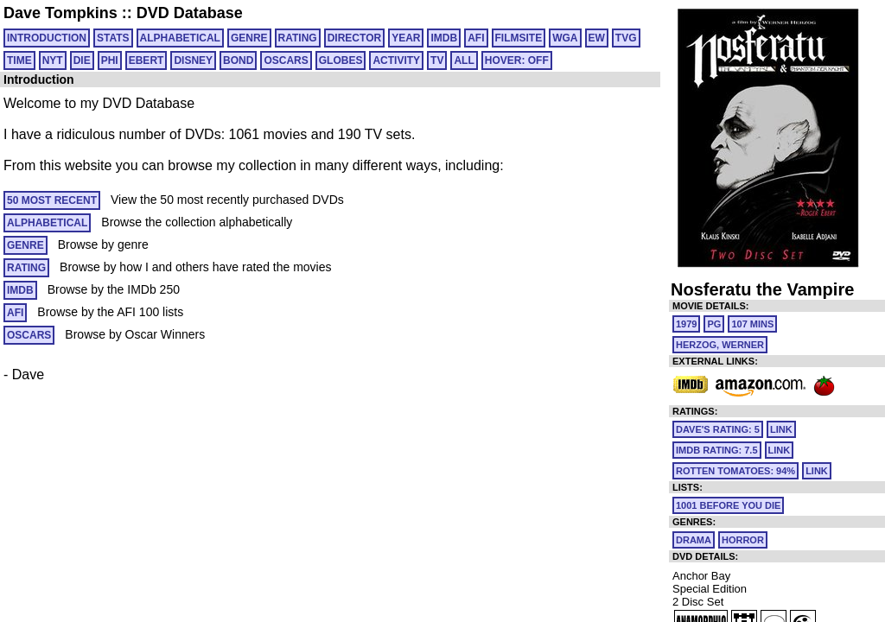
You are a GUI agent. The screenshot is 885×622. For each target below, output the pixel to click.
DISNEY (193, 60)
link (781, 429)
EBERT (146, 60)
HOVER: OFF (517, 60)
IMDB (443, 38)
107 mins (752, 324)
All (464, 60)
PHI (109, 60)
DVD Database (190, 13)
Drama (693, 540)
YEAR (406, 38)
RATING (297, 38)
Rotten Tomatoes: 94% (735, 471)
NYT (52, 60)
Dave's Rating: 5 (718, 429)
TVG (626, 38)
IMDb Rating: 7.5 (717, 450)
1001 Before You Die (728, 505)
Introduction (46, 38)
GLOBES (341, 60)
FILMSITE (519, 38)
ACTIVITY (396, 60)
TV (436, 60)
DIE (82, 60)
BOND (238, 60)
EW (597, 38)
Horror (743, 540)
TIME (19, 60)
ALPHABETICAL (180, 38)
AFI (476, 38)
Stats (113, 38)
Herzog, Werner (720, 345)
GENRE (249, 38)
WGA (564, 38)
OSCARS (286, 60)
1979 (686, 324)
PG (714, 324)
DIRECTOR (354, 38)
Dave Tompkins (60, 13)
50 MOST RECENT (52, 200)
